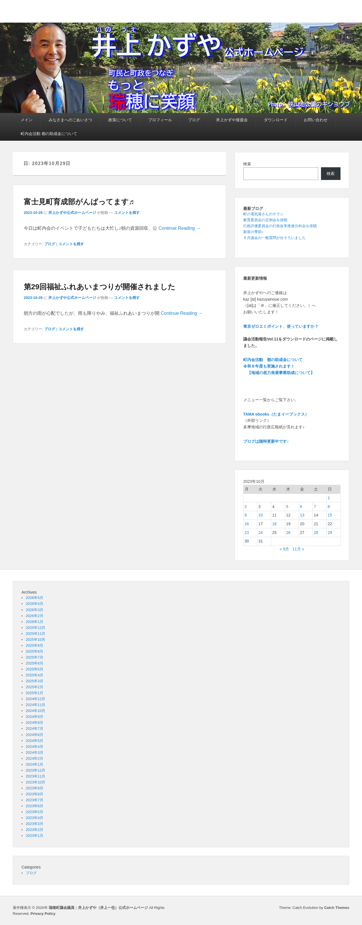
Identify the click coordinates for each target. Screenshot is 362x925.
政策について (120, 120)
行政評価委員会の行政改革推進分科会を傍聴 (280, 226)
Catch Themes (336, 908)
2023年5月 (34, 812)
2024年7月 (34, 728)
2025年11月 (35, 633)
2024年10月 (35, 711)
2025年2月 (34, 687)
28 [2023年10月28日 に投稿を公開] (316, 532)
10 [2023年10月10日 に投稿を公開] (260, 515)
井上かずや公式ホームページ (72, 212)
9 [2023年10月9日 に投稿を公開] (246, 515)
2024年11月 (35, 705)
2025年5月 (34, 669)
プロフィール (160, 120)
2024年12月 (35, 699)
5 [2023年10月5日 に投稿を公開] (287, 506)
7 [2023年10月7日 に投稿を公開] (315, 506)
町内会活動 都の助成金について (49, 133)
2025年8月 (34, 651)
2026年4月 (34, 604)
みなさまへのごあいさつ (70, 120)
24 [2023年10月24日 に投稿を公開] (260, 532)
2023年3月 (34, 824)
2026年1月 (34, 622)
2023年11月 (35, 776)
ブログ (194, 120)
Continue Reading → (179, 228)
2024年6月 (34, 735)
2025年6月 (34, 663)
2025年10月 (35, 639)
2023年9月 (34, 788)
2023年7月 (34, 800)
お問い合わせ (315, 120)
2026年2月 (34, 616)
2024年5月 (34, 741)
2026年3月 (34, 610)
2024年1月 (34, 764)
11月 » (298, 549)
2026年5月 (34, 598)
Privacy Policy (43, 913)
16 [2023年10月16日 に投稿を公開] (247, 524)
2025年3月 (34, 681)
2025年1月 (34, 693)
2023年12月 (35, 770)
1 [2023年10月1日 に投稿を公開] (329, 498)
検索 (247, 164)
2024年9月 (34, 717)
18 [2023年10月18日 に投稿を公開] (274, 524)
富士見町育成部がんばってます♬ (79, 201)
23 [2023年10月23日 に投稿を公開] (247, 532)
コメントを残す (127, 212)
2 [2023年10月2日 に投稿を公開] (246, 506)
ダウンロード (276, 120)
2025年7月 (34, 657)
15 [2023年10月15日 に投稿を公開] (330, 515)
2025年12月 (35, 628)
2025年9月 (34, 645)
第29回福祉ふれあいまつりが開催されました (99, 287)
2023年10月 (35, 782)
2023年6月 (34, 806)
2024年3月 (34, 752)
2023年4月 (34, 818)
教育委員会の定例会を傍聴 (265, 220)
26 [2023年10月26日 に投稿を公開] (288, 532)
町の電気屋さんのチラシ (263, 214)
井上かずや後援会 (232, 120)
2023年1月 (34, 835)
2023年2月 (34, 830)
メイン (27, 120)
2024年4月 (34, 746)
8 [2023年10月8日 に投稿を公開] (329, 506)
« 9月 (284, 549)
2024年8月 (34, 722)
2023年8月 (34, 794)
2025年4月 (34, 675)
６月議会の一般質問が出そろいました (274, 238)
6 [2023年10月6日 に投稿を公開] (301, 506)
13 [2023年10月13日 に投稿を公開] (302, 515)
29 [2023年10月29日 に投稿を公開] (330, 532)
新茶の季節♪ (253, 232)
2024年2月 (34, 758)
